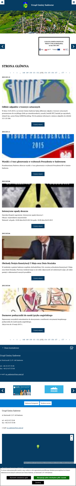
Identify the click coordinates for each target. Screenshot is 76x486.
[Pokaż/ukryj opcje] (2, 2)
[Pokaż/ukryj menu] (73, 2)
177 (63, 73)
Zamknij (38, 482)
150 (30, 73)
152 (37, 73)
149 (27, 73)
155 (49, 73)
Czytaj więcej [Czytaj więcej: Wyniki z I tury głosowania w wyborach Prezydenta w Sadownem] (38, 174)
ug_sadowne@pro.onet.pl (15, 374)
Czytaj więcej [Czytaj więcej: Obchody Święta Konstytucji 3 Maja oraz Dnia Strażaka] (38, 278)
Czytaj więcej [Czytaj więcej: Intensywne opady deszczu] (38, 226)
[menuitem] (31, 403)
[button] (2, 46)
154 (45, 73)
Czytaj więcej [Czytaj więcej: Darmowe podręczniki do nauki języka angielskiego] (38, 330)
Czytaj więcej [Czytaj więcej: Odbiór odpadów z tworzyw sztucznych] (38, 124)
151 (34, 73)
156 (52, 73)
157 (56, 73)
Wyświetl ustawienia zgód (19, 478)
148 (23, 73)
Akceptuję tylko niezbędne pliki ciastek (51, 478)
